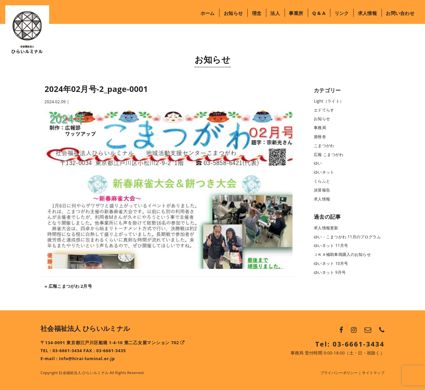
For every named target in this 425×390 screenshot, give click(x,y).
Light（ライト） (329, 101)
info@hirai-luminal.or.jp (87, 358)
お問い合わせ (400, 13)
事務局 (320, 127)
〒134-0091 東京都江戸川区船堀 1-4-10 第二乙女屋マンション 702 (113, 343)
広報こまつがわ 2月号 (70, 286)
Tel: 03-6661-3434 (349, 344)
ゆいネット (324, 172)
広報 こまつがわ (328, 154)
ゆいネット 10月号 (331, 263)
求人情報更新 (326, 228)
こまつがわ (324, 145)
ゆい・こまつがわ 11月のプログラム (347, 237)
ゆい (318, 163)
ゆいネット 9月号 (330, 272)
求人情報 (367, 13)
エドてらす (324, 110)
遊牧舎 (320, 136)
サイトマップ (373, 372)
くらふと (322, 181)
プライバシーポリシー (339, 372)
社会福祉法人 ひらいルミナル (85, 328)
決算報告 (322, 190)
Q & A (318, 13)
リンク (342, 13)
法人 (275, 13)
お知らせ (233, 13)
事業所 (296, 13)
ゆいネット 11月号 (331, 245)
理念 (257, 13)
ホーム (208, 13)
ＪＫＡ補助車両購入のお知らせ (342, 254)
